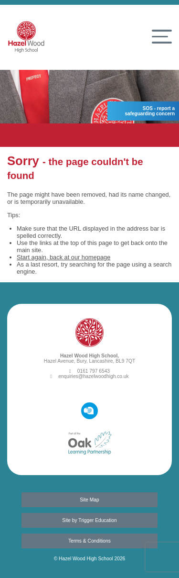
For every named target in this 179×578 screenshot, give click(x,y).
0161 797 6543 (89, 371)
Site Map (89, 499)
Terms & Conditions (89, 541)
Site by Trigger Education (89, 520)
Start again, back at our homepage (63, 257)
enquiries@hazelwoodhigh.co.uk (89, 376)
